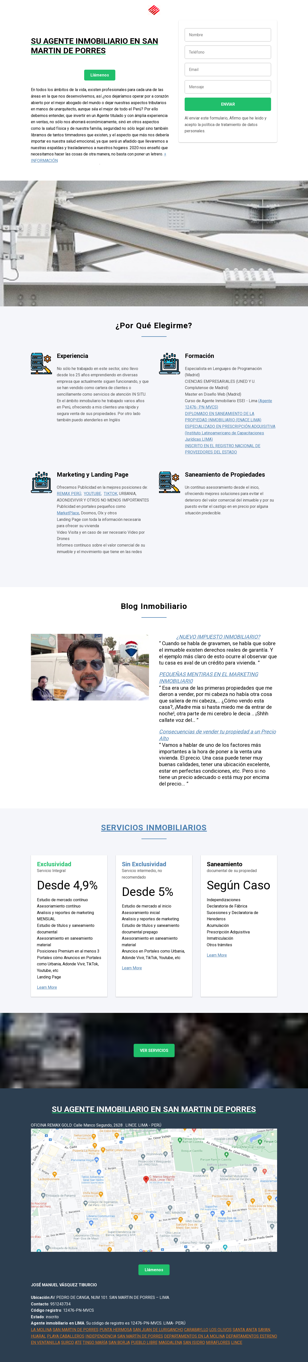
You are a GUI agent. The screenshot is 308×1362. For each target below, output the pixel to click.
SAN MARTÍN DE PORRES (140, 1336)
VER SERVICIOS (154, 1050)
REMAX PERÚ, (69, 493)
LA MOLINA (41, 1329)
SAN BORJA (119, 1342)
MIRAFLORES (218, 1342)
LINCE (236, 1342)
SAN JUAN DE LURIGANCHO (158, 1329)
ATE (78, 1342)
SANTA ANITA (245, 1329)
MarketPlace (68, 513)
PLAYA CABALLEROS (65, 1336)
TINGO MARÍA (95, 1342)
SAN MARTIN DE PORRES (75, 1329)
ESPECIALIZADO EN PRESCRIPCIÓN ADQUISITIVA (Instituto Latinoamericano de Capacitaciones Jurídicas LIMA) (230, 433)
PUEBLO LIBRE (144, 1342)
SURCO (67, 1342)
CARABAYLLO (196, 1329)
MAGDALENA (170, 1342)
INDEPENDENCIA (100, 1336)
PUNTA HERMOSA (115, 1329)
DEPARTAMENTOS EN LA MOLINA (194, 1336)
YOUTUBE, (93, 493)
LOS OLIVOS (220, 1329)
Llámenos (99, 75)
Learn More (47, 987)
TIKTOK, (111, 493)
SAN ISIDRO (194, 1342)
